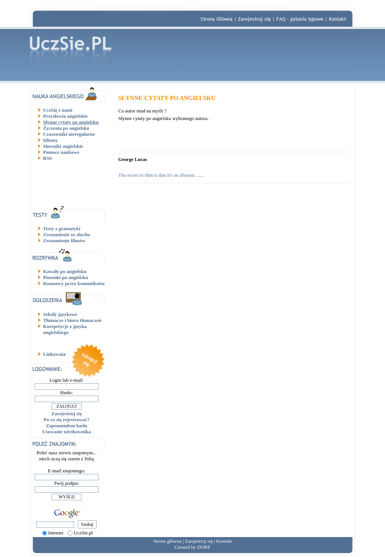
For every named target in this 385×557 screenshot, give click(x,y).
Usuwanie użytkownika (66, 431)
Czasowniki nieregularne (69, 134)
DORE (203, 547)
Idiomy (50, 140)
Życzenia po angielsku (66, 128)
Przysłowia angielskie (65, 116)
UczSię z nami (58, 110)
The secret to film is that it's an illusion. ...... (161, 175)
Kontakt (224, 541)
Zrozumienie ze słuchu (66, 234)
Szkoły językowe (60, 314)
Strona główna (167, 541)
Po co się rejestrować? (66, 419)
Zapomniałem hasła (66, 425)
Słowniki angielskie (63, 146)
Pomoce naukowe (61, 152)
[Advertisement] (69, 183)
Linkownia (54, 354)
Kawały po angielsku (65, 271)
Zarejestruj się (67, 413)
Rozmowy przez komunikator (74, 283)
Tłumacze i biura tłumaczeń (72, 320)
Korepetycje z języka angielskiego (65, 329)
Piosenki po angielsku (65, 277)
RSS (47, 158)
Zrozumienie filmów (64, 240)
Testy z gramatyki (61, 228)
